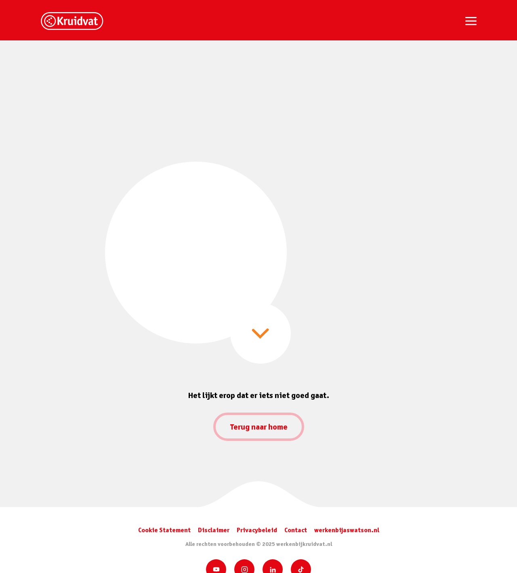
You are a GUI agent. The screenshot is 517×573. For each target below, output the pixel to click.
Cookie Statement (164, 530)
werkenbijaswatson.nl (346, 530)
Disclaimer (213, 530)
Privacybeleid (257, 530)
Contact (295, 530)
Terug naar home (259, 427)
